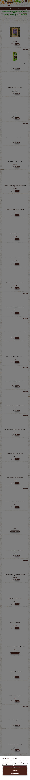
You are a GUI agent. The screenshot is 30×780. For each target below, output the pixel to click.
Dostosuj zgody (15, 770)
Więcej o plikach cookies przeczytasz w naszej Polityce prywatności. (14, 765)
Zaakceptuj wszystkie (15, 773)
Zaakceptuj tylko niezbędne (15, 767)
